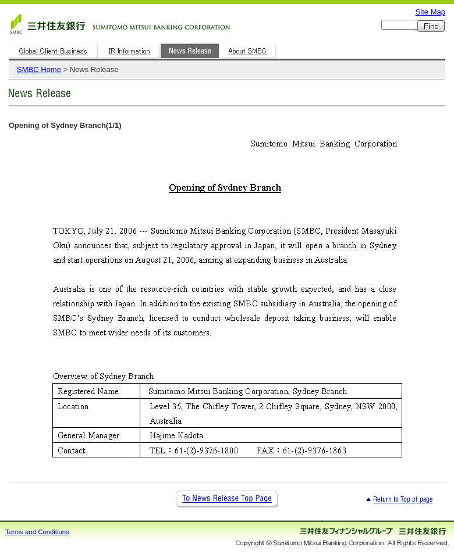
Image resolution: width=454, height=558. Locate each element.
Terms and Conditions (37, 531)
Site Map (430, 12)
